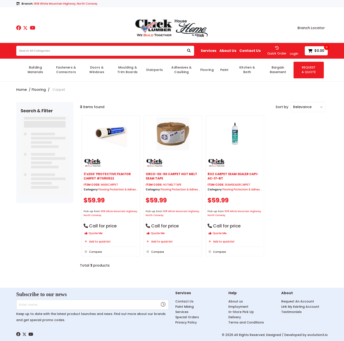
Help (232, 293)
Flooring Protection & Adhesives (120, 189)
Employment (238, 306)
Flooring (207, 70)
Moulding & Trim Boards (127, 69)
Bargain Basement (278, 69)
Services (208, 50)
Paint (224, 70)
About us (235, 301)
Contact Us (250, 50)
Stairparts (154, 70)
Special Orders (187, 317)
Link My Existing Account (300, 306)
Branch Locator (311, 28)
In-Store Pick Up (241, 312)
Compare (93, 251)
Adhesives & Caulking (181, 69)
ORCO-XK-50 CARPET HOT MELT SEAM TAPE (171, 176)
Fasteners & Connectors (66, 69)
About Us (227, 50)
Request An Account (297, 301)
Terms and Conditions (246, 322)
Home (21, 89)
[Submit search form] (189, 51)
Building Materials (35, 69)
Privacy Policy (186, 322)
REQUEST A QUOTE (309, 69)
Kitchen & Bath (247, 69)
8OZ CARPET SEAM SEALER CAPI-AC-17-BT (233, 176)
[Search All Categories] (105, 51)
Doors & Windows (96, 69)
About (287, 293)
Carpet (58, 89)
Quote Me (94, 233)
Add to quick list (97, 241)
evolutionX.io (317, 335)
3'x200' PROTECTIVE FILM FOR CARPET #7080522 (107, 176)
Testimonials (291, 312)
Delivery (234, 317)
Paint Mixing (184, 306)
